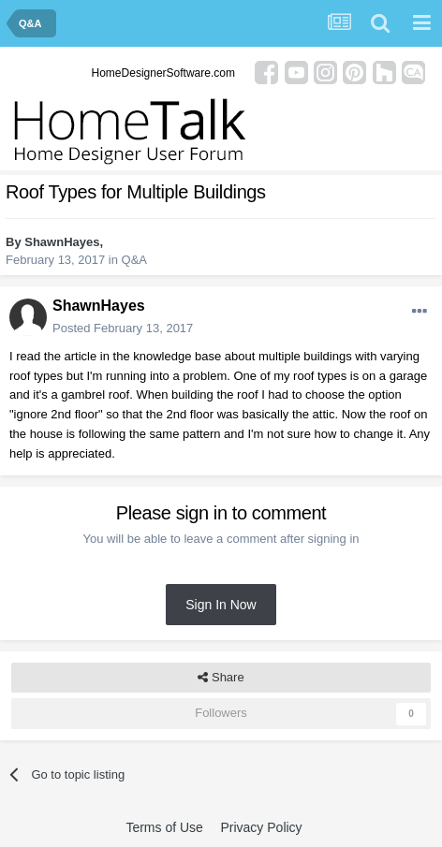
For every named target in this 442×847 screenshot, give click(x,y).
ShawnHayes (61, 242)
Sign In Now (220, 604)
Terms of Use (163, 827)
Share (220, 678)
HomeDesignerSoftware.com (163, 73)
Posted (122, 328)
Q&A (134, 260)
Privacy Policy (261, 827)
